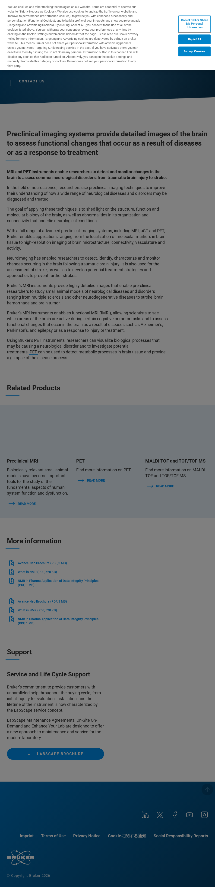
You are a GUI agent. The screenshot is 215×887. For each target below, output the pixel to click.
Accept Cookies (194, 51)
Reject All (194, 39)
